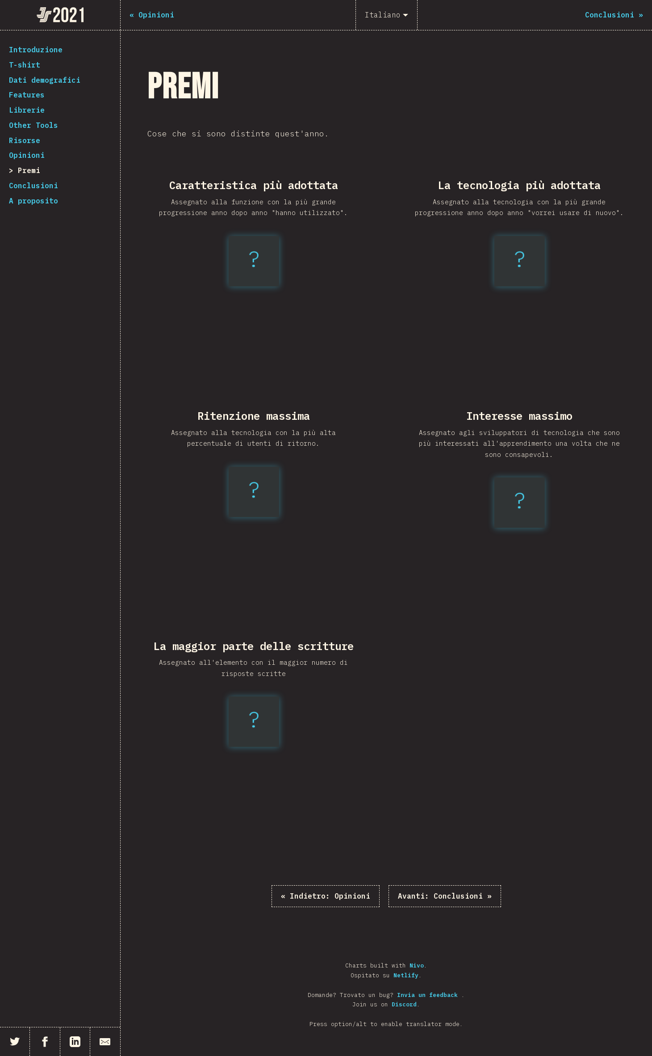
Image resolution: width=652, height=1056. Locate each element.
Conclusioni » (445, 895)
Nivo (417, 965)
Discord (404, 1004)
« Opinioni (325, 895)
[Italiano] (386, 15)
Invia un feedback (429, 995)
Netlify (405, 975)
